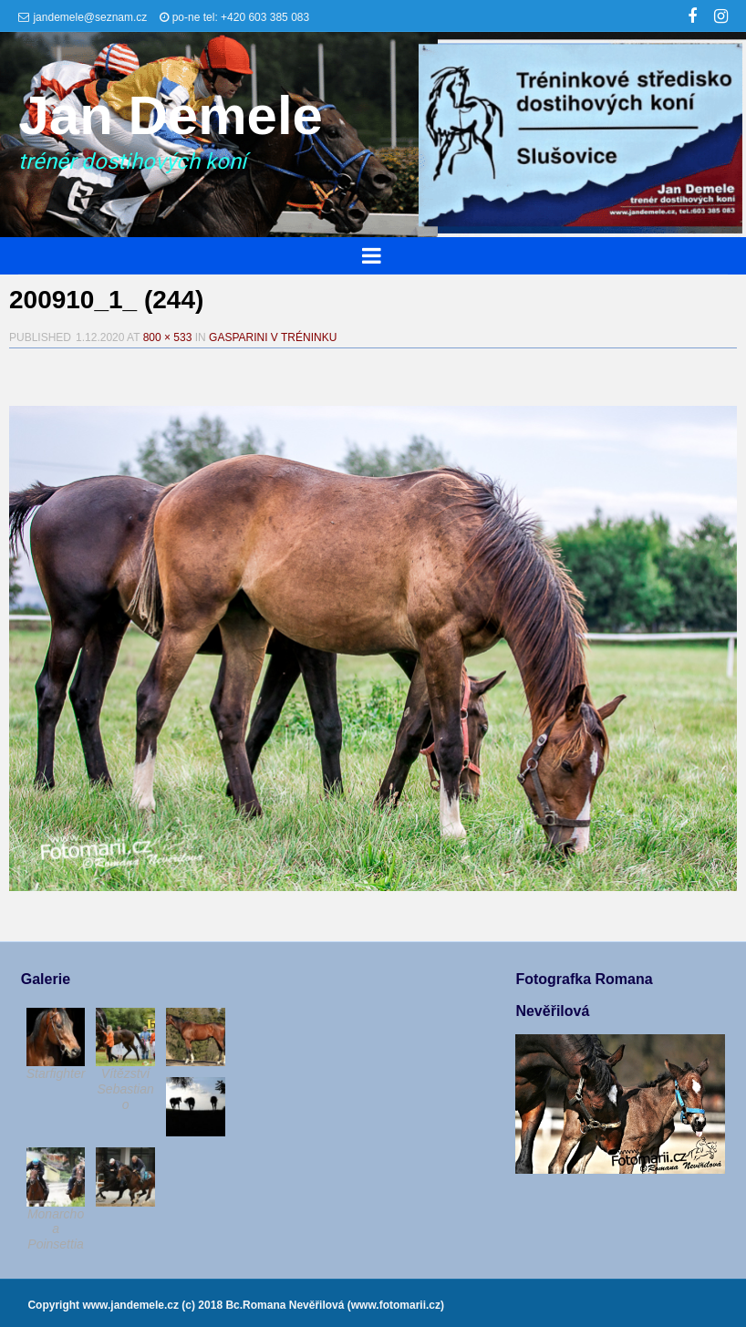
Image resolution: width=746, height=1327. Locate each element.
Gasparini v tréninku (273, 337)
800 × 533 (167, 337)
